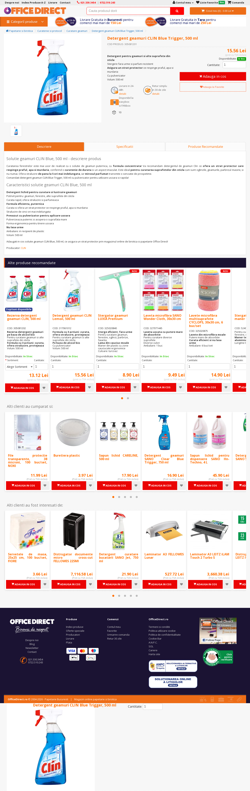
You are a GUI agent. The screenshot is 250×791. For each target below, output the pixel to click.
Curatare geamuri (76, 31)
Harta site (154, 654)
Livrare (70, 638)
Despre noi (31, 640)
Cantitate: (213, 65)
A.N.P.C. (153, 642)
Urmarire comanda (118, 634)
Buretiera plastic (67, 455)
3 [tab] (125, 497)
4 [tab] (131, 497)
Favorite (112, 630)
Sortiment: (13, 360)
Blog (32, 644)
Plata (69, 642)
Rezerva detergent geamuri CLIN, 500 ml (24, 317)
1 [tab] (122, 398)
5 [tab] (137, 497)
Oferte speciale (75, 630)
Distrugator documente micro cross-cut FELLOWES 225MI (73, 557)
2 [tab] (128, 398)
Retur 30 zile (114, 638)
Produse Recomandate (205, 146)
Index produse (74, 627)
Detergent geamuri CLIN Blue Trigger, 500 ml (117, 31)
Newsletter (32, 648)
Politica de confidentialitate (165, 634)
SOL (151, 646)
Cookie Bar (155, 638)
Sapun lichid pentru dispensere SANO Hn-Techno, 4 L (209, 458)
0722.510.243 (35, 662)
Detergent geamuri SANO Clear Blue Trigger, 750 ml (164, 458)
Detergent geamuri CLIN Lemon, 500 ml (72, 317)
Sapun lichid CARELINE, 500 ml (118, 457)
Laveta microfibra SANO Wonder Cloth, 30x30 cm (162, 317)
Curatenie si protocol (49, 31)
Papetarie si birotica (19, 31)
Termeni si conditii (159, 627)
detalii (122, 93)
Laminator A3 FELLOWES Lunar (164, 556)
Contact (32, 652)
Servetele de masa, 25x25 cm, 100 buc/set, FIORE (27, 557)
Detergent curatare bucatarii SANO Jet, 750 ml (118, 557)
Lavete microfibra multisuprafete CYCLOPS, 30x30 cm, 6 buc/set (206, 320)
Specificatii (124, 146)
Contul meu (114, 627)
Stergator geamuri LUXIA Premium (113, 317)
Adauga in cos (212, 76)
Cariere (153, 650)
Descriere (44, 146)
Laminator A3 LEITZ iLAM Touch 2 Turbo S (209, 556)
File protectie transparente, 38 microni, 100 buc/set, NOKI (27, 460)
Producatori (73, 634)
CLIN (23, 248)
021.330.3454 (35, 659)
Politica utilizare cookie (162, 630)
